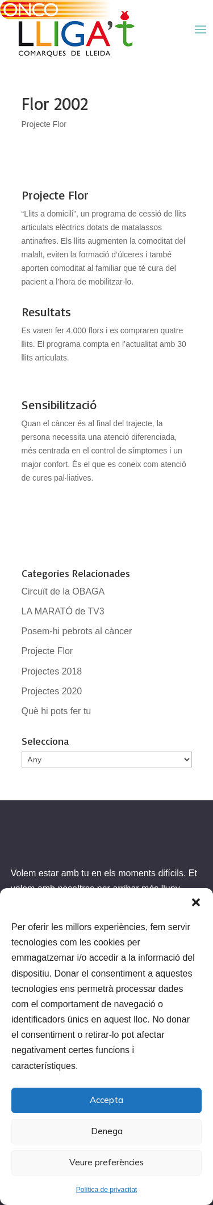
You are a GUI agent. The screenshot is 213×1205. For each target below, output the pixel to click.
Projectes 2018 (52, 671)
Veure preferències (106, 1162)
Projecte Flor (44, 124)
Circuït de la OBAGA (63, 591)
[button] (196, 902)
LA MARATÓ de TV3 (63, 611)
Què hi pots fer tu (56, 711)
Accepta (106, 1099)
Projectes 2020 (52, 691)
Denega (107, 1131)
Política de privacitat (106, 1190)
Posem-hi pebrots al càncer (77, 631)
